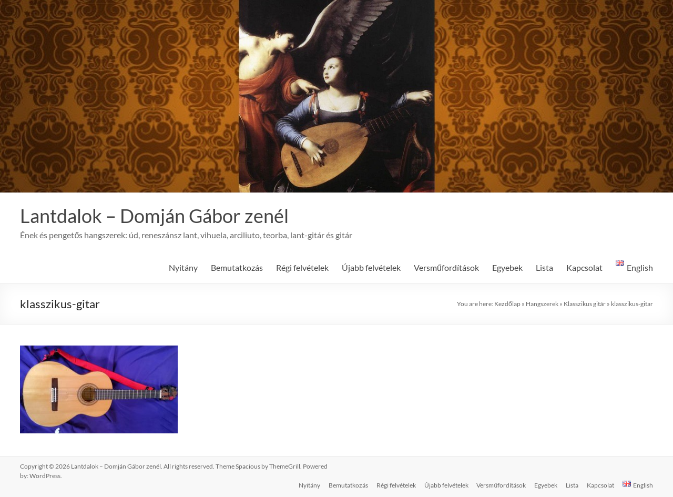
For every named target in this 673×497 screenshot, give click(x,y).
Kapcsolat (584, 267)
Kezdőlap (507, 304)
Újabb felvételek (371, 267)
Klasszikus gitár (585, 304)
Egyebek (507, 267)
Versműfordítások (446, 267)
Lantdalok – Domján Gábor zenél (154, 215)
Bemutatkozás (237, 267)
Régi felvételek (302, 267)
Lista (544, 267)
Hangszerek (542, 304)
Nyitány (183, 267)
